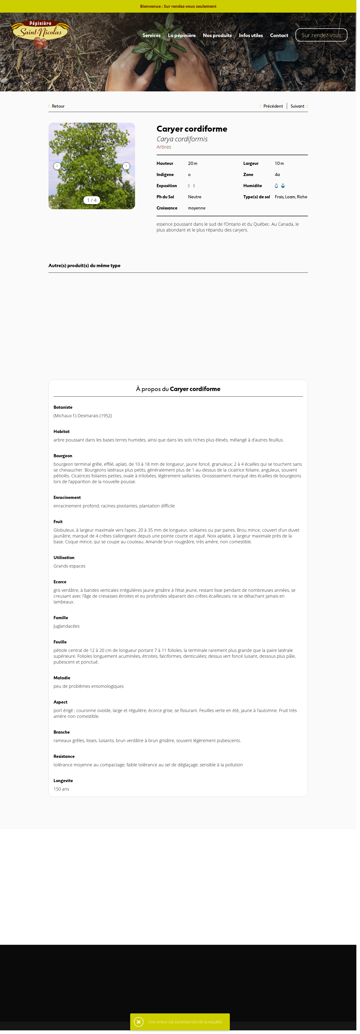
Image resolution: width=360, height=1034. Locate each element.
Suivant (299, 106)
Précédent (271, 106)
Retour (56, 106)
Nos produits (217, 35)
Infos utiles (251, 35)
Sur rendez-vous (321, 35)
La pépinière (182, 35)
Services (152, 35)
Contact (279, 35)
